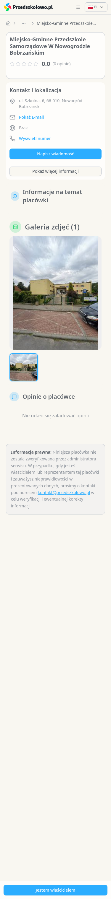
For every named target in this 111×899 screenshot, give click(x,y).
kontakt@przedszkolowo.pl (64, 492)
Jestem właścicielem (55, 890)
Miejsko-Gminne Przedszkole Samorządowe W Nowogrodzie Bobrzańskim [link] (66, 23)
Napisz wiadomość (55, 154)
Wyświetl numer (35, 138)
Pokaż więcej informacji (55, 171)
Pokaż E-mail (31, 117)
